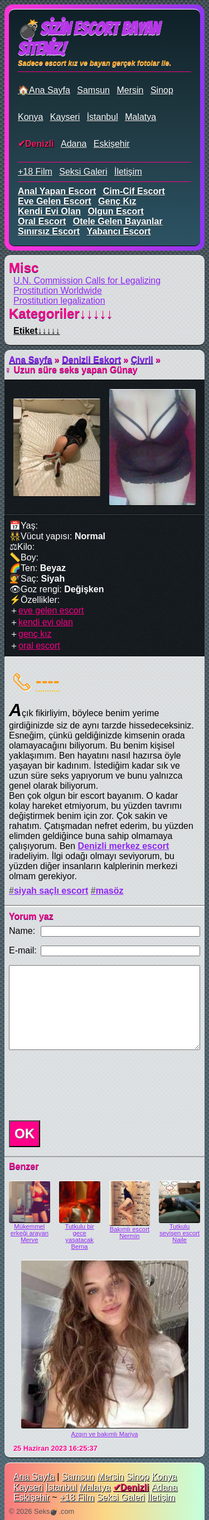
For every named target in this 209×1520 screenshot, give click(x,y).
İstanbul (102, 117)
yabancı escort (119, 231)
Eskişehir (112, 143)
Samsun (93, 90)
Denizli (39, 143)
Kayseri (65, 117)
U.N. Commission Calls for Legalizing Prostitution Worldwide (87, 285)
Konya (30, 117)
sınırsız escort (49, 231)
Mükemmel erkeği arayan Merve (29, 1233)
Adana (73, 143)
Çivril (142, 360)
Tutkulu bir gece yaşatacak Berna (79, 1236)
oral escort (42, 221)
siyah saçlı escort (51, 890)
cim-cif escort (134, 191)
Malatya (140, 117)
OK (24, 1133)
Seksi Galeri (83, 171)
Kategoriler (61, 313)
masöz (110, 890)
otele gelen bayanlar (118, 221)
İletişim (128, 171)
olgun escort (115, 211)
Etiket (36, 330)
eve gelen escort (54, 201)
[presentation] (89, 1085)
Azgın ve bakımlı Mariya (104, 1434)
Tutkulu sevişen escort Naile (179, 1233)
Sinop (161, 90)
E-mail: (23, 950)
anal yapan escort (57, 191)
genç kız (117, 201)
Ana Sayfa (30, 360)
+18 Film (35, 171)
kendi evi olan (49, 211)
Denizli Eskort (91, 360)
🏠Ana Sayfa (44, 90)
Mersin (129, 90)
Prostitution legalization (59, 300)
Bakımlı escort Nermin (129, 1232)
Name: (22, 931)
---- (48, 680)
